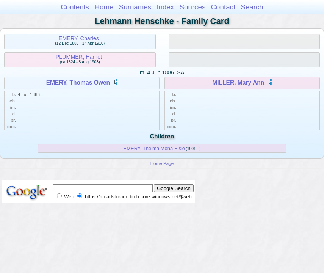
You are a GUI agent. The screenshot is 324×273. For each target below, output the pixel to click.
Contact (223, 7)
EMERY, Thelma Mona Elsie (154, 148)
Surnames (135, 7)
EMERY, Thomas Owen (78, 82)
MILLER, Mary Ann (238, 82)
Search (252, 7)
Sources (193, 7)
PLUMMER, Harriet (79, 57)
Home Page (162, 163)
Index (165, 7)
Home (103, 7)
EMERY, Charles (79, 38)
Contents (75, 7)
